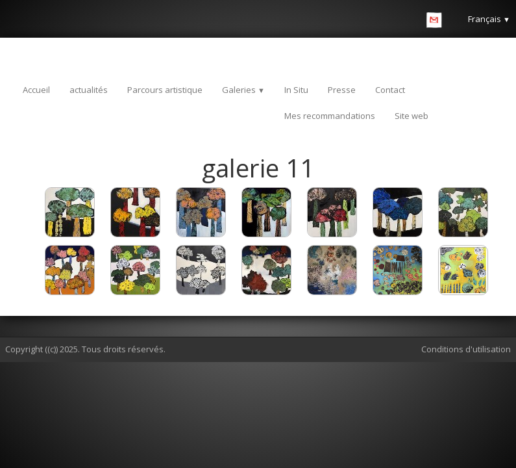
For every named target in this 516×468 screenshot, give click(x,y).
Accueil (36, 90)
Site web (411, 116)
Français (489, 19)
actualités (88, 90)
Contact (390, 90)
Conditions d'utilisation (466, 349)
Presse (342, 90)
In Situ (296, 90)
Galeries (243, 90)
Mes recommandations (329, 116)
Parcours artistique (165, 90)
